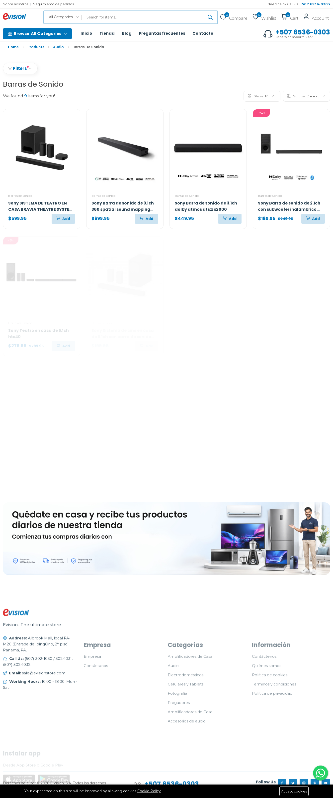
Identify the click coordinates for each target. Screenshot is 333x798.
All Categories (37, 33)
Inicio (86, 33)
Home (13, 46)
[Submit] (210, 17)
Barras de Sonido (20, 196)
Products (35, 46)
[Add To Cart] (63, 219)
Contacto (202, 33)
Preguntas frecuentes (162, 33)
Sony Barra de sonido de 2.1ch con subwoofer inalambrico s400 (289, 209)
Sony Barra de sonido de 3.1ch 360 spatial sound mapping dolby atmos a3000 (122, 209)
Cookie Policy (149, 791)
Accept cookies (294, 791)
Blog (127, 33)
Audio (58, 46)
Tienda (107, 33)
